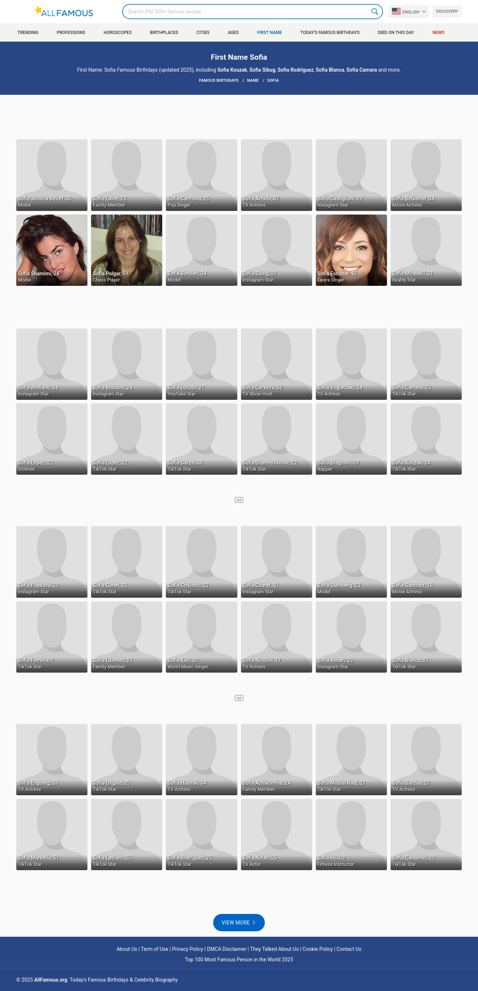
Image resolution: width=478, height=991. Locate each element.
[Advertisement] (239, 116)
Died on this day (396, 32)
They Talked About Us (274, 949)
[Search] (252, 11)
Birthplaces (164, 32)
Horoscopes (118, 32)
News (438, 32)
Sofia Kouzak (232, 70)
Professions (71, 32)
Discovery (447, 11)
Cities (203, 32)
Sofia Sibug (262, 70)
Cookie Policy (317, 949)
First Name (269, 32)
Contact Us (349, 949)
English (405, 11)
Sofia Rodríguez (295, 70)
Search (375, 11)
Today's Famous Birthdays (329, 32)
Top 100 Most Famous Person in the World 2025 (239, 959)
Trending (27, 32)
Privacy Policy (187, 949)
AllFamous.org (50, 980)
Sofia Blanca (330, 70)
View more (236, 923)
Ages (233, 32)
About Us (127, 949)
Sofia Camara (361, 70)
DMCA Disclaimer (226, 949)
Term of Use (154, 949)
